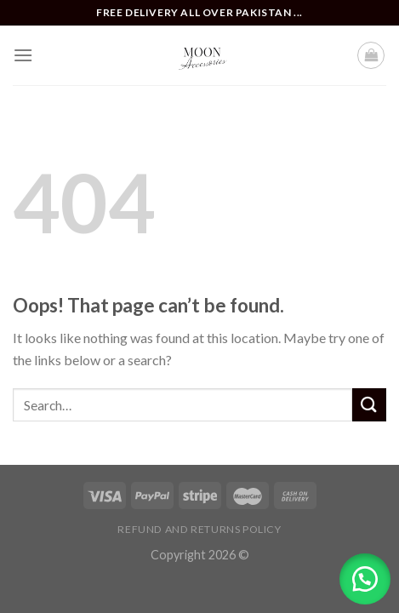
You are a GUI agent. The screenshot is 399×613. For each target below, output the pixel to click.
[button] (364, 578)
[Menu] (23, 55)
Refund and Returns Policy (199, 529)
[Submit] (369, 404)
